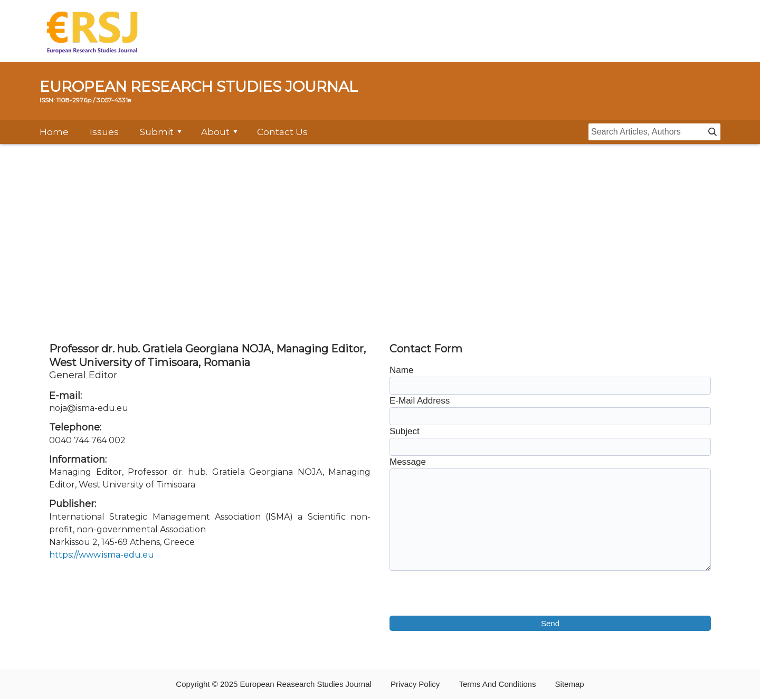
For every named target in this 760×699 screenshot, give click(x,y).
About (215, 132)
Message (408, 462)
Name (401, 370)
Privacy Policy (415, 683)
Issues (104, 132)
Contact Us (282, 132)
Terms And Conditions (497, 683)
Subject (405, 431)
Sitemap (569, 683)
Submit (157, 132)
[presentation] (470, 595)
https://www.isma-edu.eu (101, 555)
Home (54, 132)
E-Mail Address (420, 401)
